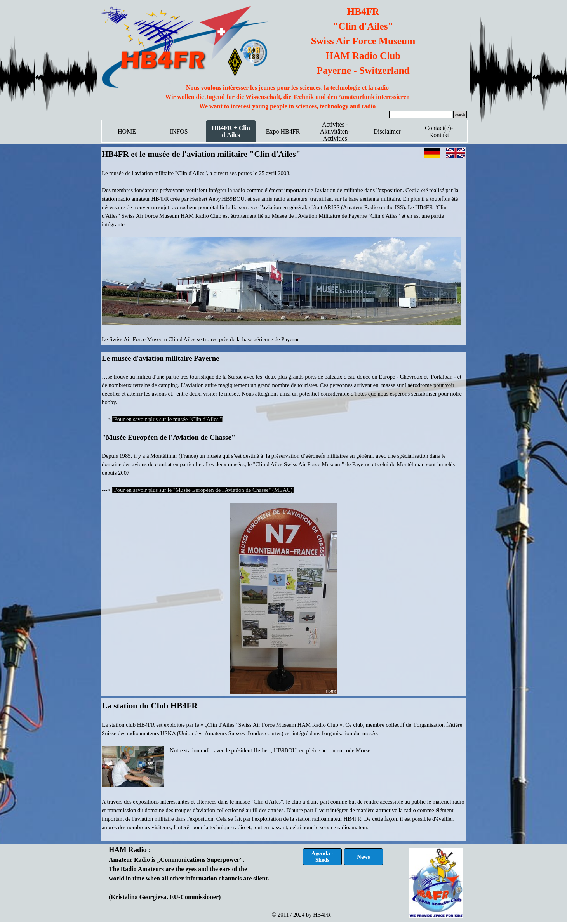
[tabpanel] (287, 97)
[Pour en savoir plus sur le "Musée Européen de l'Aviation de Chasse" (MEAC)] (203, 490)
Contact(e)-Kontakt (439, 131)
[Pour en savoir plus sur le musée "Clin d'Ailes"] (167, 419)
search (460, 114)
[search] (420, 114)
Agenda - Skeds (322, 856)
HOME (127, 131)
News (363, 857)
